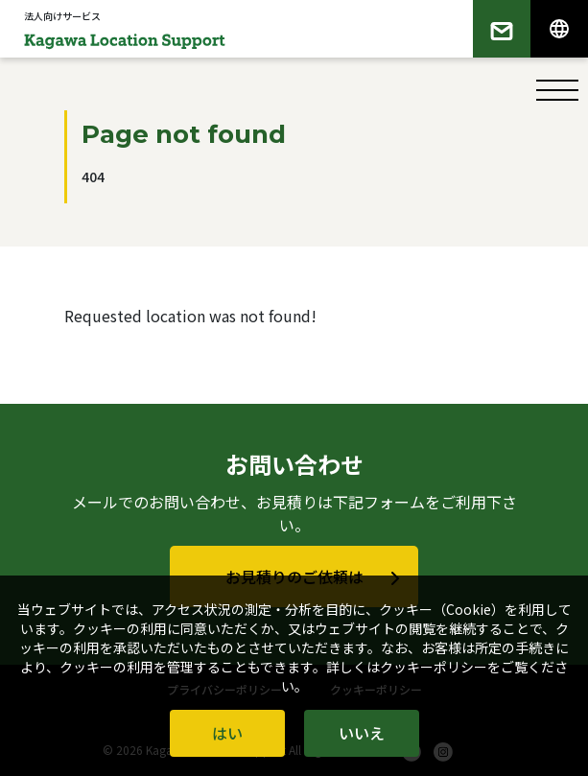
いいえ (362, 732)
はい (227, 732)
